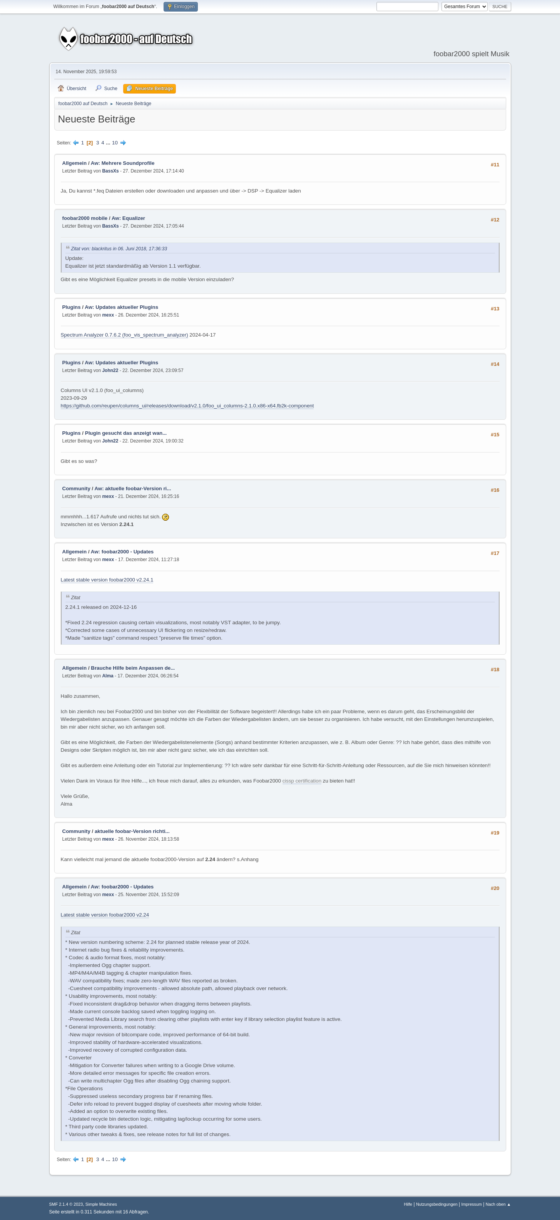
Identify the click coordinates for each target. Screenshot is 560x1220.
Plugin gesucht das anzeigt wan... (126, 433)
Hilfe (408, 1204)
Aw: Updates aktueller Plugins (121, 307)
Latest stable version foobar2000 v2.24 (105, 915)
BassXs (110, 171)
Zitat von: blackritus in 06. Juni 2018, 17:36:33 (119, 248)
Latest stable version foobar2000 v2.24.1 (107, 580)
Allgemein (74, 163)
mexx (108, 315)
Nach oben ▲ (498, 1204)
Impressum (471, 1204)
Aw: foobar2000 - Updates (122, 552)
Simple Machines (101, 1204)
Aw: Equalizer (128, 218)
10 (115, 143)
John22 (110, 370)
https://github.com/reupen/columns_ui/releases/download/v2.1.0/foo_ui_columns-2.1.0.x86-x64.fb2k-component (187, 406)
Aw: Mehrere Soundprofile (123, 163)
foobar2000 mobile (85, 218)
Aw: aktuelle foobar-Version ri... (132, 488)
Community (76, 488)
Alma (107, 676)
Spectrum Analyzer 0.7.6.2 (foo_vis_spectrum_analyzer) (124, 335)
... (109, 143)
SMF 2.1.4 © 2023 (66, 1204)
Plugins (71, 307)
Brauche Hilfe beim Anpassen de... (133, 668)
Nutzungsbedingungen (437, 1204)
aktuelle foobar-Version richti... (132, 831)
